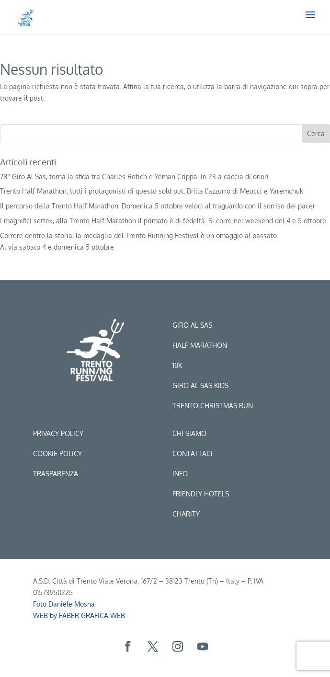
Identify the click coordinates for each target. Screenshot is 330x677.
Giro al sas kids (200, 385)
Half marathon (199, 345)
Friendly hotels (200, 494)
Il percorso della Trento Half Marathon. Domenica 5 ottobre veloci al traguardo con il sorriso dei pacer (157, 206)
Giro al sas (192, 325)
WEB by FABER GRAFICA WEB (79, 615)
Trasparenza (55, 474)
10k (177, 365)
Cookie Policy (57, 453)
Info (180, 474)
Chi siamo (189, 433)
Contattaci (192, 453)
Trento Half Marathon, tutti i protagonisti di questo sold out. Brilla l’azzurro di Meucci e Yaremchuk (151, 191)
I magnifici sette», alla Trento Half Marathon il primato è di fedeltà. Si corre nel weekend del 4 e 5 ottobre (163, 221)
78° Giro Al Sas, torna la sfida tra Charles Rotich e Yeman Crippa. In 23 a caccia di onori (134, 176)
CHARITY (186, 514)
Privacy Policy (58, 433)
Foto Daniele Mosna (64, 604)
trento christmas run (212, 406)
